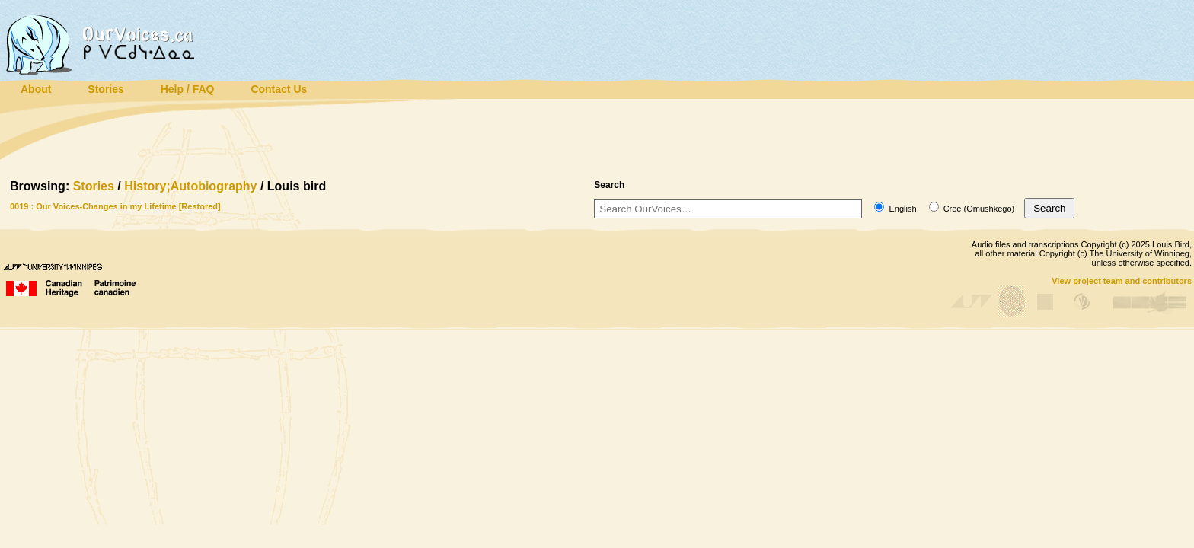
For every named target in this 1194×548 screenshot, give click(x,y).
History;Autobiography (190, 186)
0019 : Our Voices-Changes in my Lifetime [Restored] (115, 206)
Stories (93, 186)
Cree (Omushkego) (972, 208)
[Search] (728, 208)
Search (1049, 208)
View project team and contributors (1122, 280)
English (895, 208)
